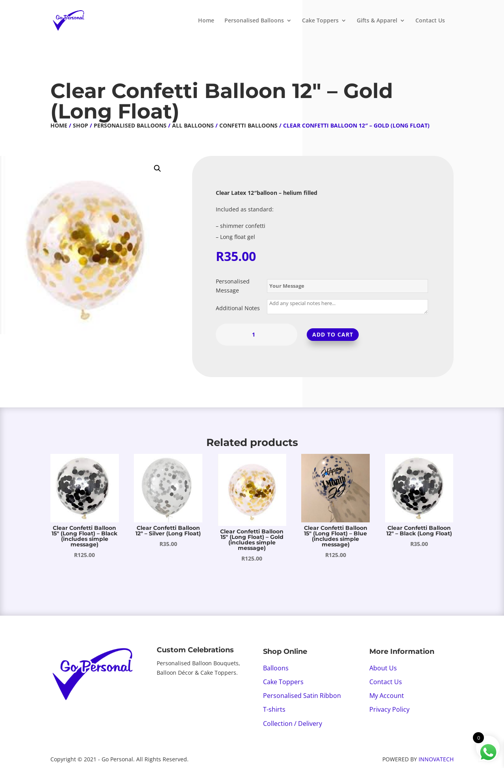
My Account (386, 695)
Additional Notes (238, 308)
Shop (80, 125)
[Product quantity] (256, 335)
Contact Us (430, 21)
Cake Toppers (320, 21)
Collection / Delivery (292, 723)
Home (206, 21)
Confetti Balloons (248, 125)
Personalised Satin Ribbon (302, 695)
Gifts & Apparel (377, 21)
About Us (383, 668)
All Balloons (193, 125)
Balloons (276, 668)
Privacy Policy (389, 709)
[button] (157, 168)
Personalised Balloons (254, 21)
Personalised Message (233, 286)
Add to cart (332, 334)
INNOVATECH (436, 759)
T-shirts (274, 709)
